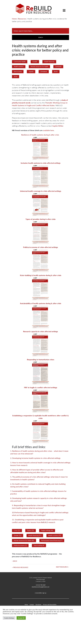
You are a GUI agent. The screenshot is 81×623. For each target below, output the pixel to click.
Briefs (56, 72)
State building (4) (39, 545)
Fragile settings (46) (47, 530)
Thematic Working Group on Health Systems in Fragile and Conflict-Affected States (39, 104)
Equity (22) (30, 530)
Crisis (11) (17, 530)
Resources (22, 18)
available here (48, 130)
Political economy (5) (20, 545)
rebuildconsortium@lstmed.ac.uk (40, 587)
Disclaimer (38, 604)
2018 (15, 77)
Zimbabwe (43, 72)
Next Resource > (62, 567)
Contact (32, 604)
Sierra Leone (18, 72)
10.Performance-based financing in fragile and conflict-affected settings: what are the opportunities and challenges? (40, 513)
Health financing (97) (34, 535)
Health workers (19, 67)
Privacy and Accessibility (49, 604)
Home (14, 18)
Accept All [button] (21, 618)
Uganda (31, 72)
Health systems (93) (54, 535)
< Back (14, 561)
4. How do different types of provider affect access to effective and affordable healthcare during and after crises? (36, 471)
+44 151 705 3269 (40, 585)
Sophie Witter (57, 126)
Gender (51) (17, 535)
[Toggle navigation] (64, 8)
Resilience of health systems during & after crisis (40, 134)
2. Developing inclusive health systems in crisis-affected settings (35, 458)
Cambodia (58, 67)
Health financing (49, 62)
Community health (20, 62)
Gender (34, 62)
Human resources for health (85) (24, 540)
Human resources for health (39, 67)
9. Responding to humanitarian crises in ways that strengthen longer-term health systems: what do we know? (39, 506)
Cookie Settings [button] (9, 618)
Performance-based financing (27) (51, 540)
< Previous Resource (20, 567)
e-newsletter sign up (40, 593)
